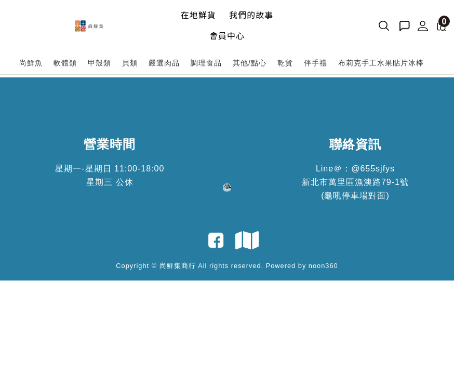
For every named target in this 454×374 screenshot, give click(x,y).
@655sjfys (373, 168)
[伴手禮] (316, 63)
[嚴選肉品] (164, 63)
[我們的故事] (251, 15)
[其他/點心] (250, 63)
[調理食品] (206, 63)
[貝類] (130, 63)
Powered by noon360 (302, 266)
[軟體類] (65, 63)
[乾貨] (285, 63)
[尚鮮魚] (31, 63)
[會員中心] (227, 36)
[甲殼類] (100, 63)
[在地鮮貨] (198, 15)
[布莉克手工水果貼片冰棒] (381, 63)
